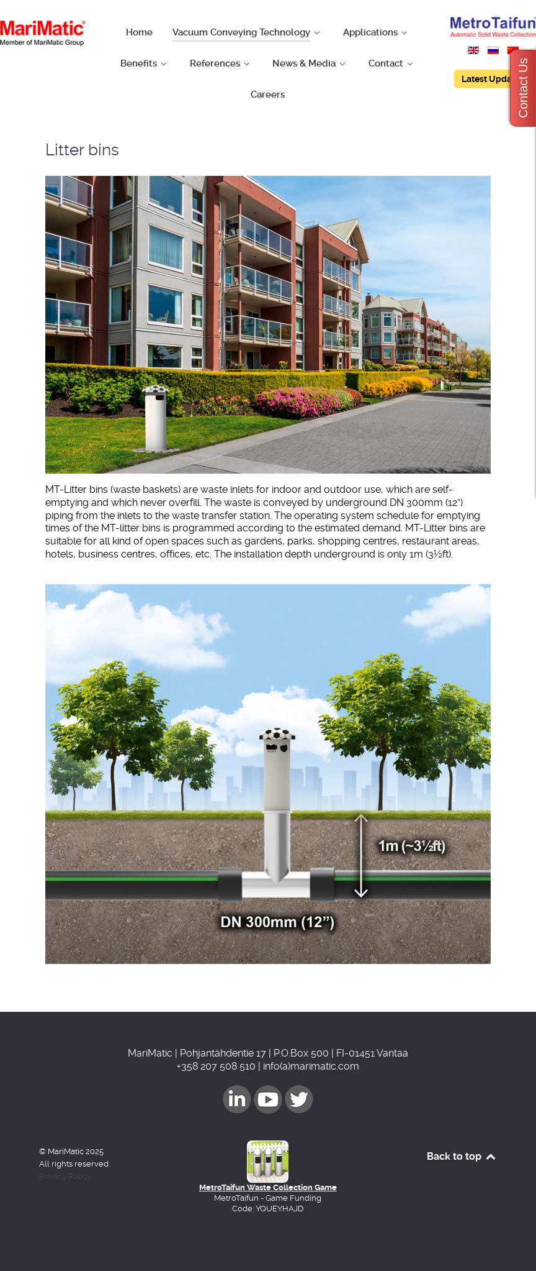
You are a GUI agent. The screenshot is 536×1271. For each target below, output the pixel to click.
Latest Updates (493, 79)
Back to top (462, 1156)
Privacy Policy (65, 1176)
